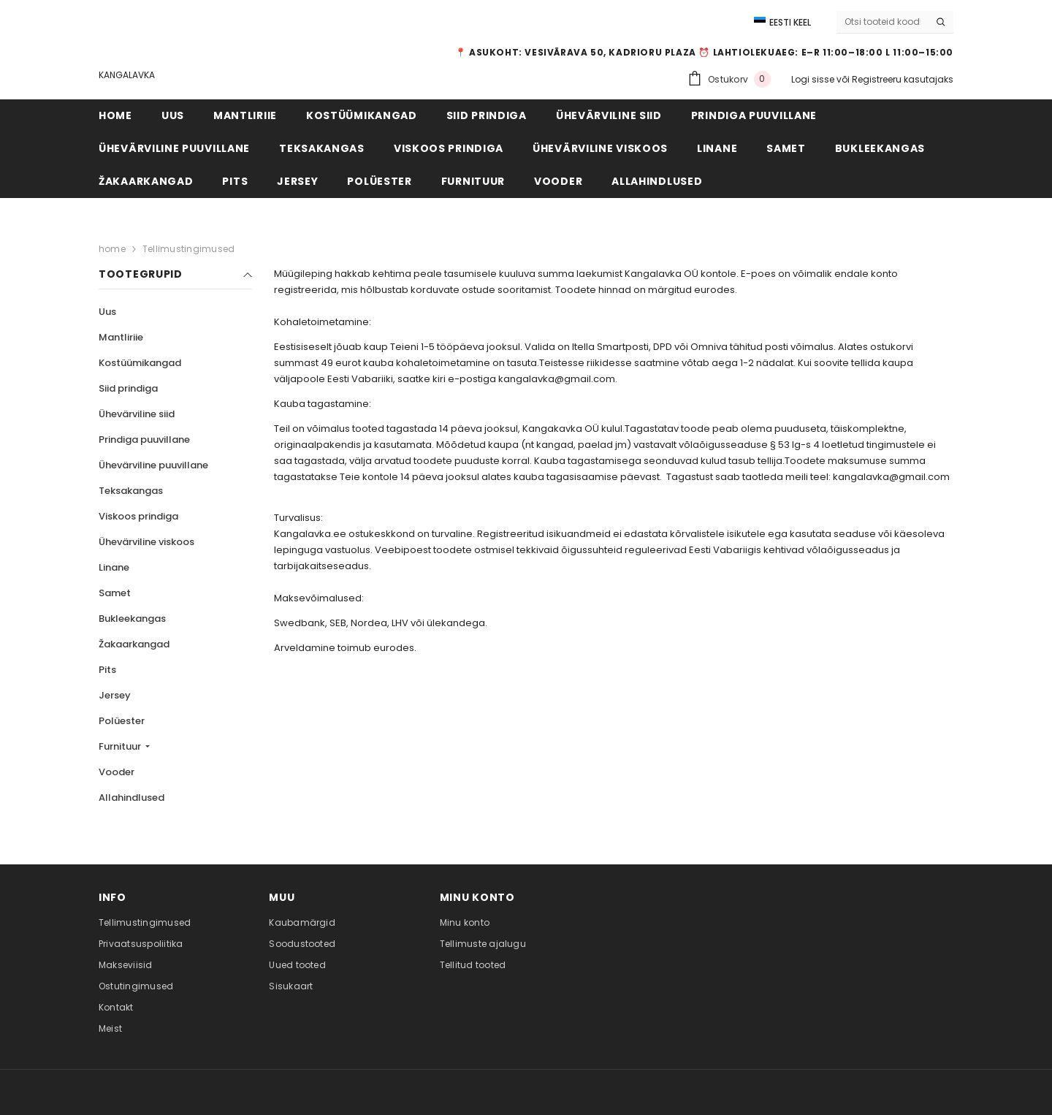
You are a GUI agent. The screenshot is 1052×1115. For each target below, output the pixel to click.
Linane (114, 567)
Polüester (122, 721)
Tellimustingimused (188, 249)
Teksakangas (131, 491)
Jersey (115, 695)
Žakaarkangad (134, 644)
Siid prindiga (128, 388)
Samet (115, 593)
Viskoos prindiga (138, 516)
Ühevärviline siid (137, 414)
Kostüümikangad (140, 363)
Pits (107, 670)
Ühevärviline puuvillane (153, 465)
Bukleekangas (132, 618)
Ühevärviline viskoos (146, 542)
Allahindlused (131, 797)
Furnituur (121, 746)
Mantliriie (121, 337)
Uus (107, 312)
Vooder (116, 772)
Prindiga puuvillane (144, 439)
